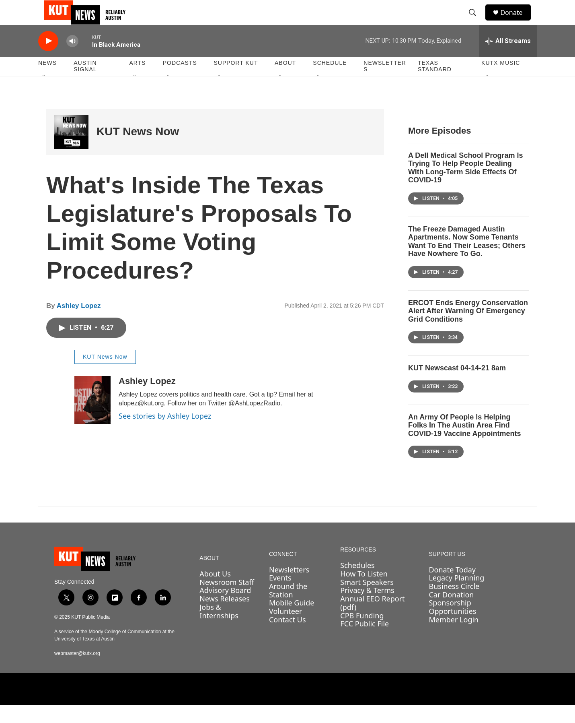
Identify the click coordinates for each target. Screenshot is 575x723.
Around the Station (288, 608)
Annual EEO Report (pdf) (372, 620)
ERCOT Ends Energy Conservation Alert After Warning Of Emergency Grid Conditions (468, 328)
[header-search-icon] (476, 21)
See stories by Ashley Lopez (165, 433)
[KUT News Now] (71, 149)
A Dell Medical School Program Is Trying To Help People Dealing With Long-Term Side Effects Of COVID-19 (465, 185)
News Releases (224, 616)
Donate (516, 21)
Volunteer (285, 628)
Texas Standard (435, 83)
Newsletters (384, 83)
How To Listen (364, 591)
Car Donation (451, 612)
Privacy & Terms (367, 608)
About (285, 80)
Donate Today (452, 587)
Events (280, 595)
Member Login (453, 637)
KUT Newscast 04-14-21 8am (457, 386)
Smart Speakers (366, 599)
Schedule (330, 80)
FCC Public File (364, 641)
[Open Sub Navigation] (44, 93)
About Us (215, 591)
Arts (137, 80)
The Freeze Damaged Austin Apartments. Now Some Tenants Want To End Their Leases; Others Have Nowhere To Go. (467, 258)
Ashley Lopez (79, 323)
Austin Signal (85, 83)
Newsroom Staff (226, 599)
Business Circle (454, 603)
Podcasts (180, 80)
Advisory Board (225, 608)
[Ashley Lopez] (92, 417)
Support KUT (236, 80)
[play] (48, 58)
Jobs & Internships (218, 629)
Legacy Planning (456, 595)
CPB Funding (362, 633)
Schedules (357, 583)
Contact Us (287, 637)
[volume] (72, 59)
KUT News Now (138, 149)
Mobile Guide (291, 620)
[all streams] (508, 58)
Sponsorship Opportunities (452, 625)
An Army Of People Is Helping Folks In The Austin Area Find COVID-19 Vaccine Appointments (464, 442)
